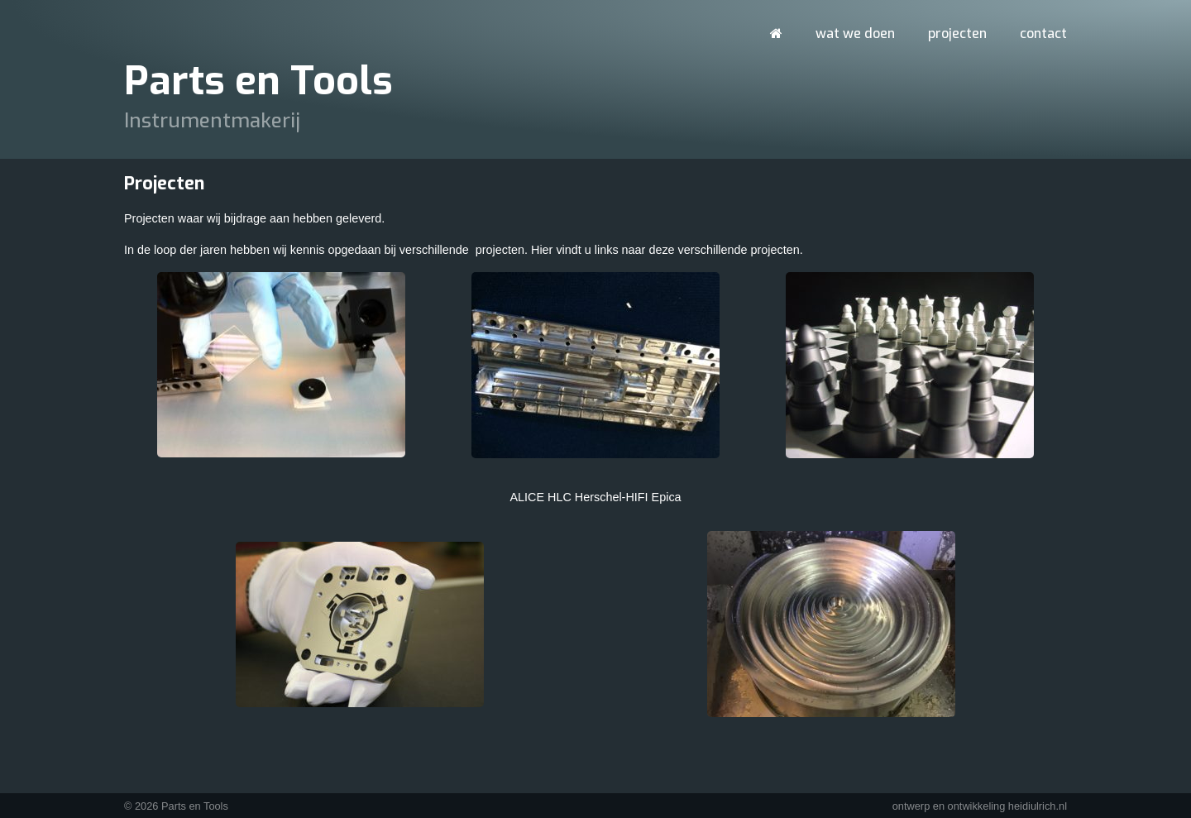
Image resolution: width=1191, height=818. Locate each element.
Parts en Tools (258, 81)
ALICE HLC (540, 497)
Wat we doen (855, 33)
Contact (1043, 33)
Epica (667, 497)
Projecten (957, 33)
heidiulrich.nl (1037, 806)
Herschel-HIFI (611, 497)
